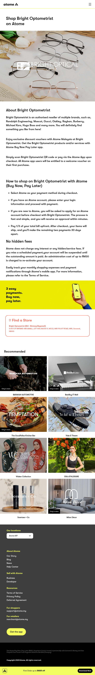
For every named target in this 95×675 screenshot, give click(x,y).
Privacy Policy (13, 596)
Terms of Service (15, 593)
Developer (11, 581)
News (9, 563)
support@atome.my (16, 611)
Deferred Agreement (17, 600)
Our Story (11, 556)
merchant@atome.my (17, 619)
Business (11, 578)
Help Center (12, 567)
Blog (9, 559)
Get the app (16, 631)
